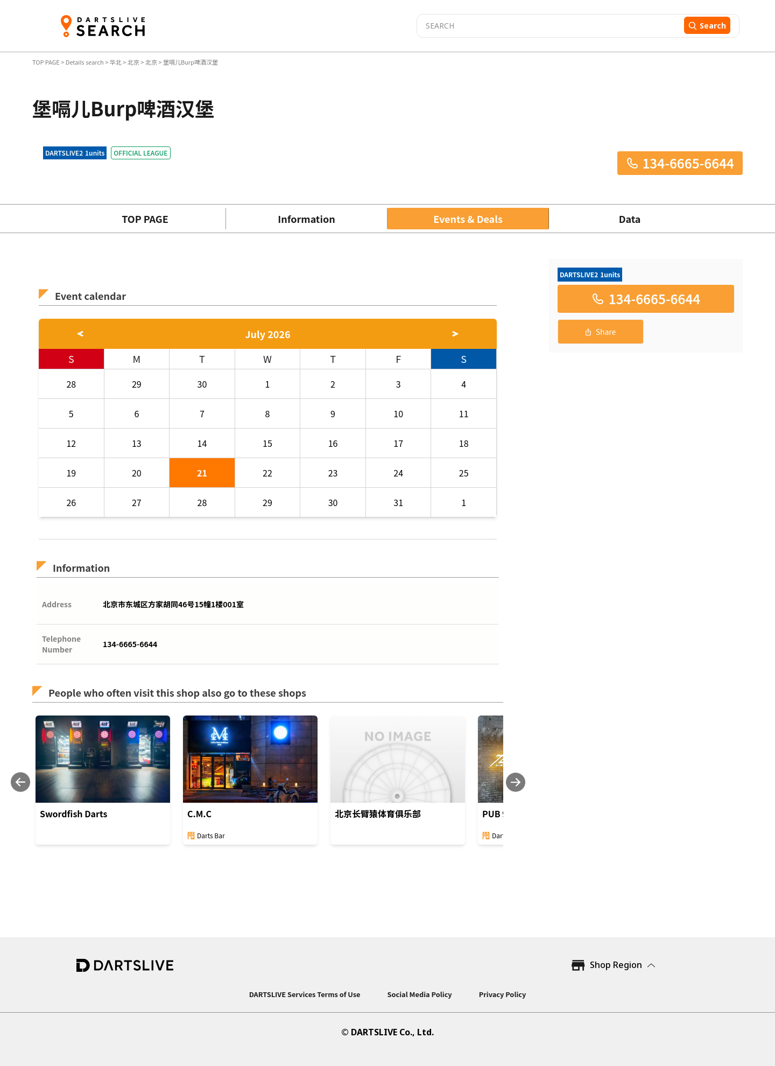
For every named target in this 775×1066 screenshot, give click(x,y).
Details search (85, 62)
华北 (116, 62)
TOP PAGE (46, 62)
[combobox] (549, 26)
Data (630, 219)
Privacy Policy (502, 994)
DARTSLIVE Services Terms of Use (305, 994)
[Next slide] (515, 782)
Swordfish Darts (73, 813)
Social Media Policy (419, 994)
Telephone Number (61, 644)
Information (306, 219)
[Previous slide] (20, 782)
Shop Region (616, 965)
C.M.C (199, 813)
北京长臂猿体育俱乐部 (378, 813)
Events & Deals (468, 219)
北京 (133, 62)
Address (57, 604)
